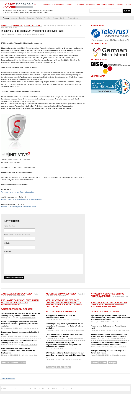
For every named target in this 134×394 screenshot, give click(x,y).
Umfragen (112, 363)
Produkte (47, 18)
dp (55, 25)
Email (17, 234)
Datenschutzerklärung (7, 379)
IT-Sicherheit (27, 34)
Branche (22, 18)
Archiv (128, 4)
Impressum (120, 4)
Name (9, 226)
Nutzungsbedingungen (105, 4)
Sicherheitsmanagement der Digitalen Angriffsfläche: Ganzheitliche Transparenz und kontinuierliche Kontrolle (63, 345)
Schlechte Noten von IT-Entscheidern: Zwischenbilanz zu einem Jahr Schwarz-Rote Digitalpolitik (18, 351)
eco (13, 34)
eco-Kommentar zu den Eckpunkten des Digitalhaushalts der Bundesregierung (20, 302)
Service (55, 18)
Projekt (42, 34)
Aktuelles (14, 18)
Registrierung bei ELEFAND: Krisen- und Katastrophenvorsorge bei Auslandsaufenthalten (109, 304)
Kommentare (75, 389)
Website (7, 243)
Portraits (39, 18)
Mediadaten (90, 4)
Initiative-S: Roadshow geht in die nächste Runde (18, 207)
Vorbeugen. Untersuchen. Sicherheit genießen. (17, 192)
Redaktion (80, 4)
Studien (62, 18)
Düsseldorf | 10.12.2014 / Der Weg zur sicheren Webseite (21, 199)
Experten (30, 18)
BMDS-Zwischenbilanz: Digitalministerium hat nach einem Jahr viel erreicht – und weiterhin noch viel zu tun (65, 355)
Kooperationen (58, 4)
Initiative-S (19, 34)
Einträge (65, 389)
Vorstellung (70, 4)
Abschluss (8, 34)
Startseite (46, 4)
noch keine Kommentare (9, 27)
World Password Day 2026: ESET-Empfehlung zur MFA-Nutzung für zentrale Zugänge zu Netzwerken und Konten (64, 303)
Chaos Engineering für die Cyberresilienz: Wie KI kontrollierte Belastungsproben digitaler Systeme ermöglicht (19, 324)
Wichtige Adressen (100, 296)
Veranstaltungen (73, 18)
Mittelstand (35, 34)
